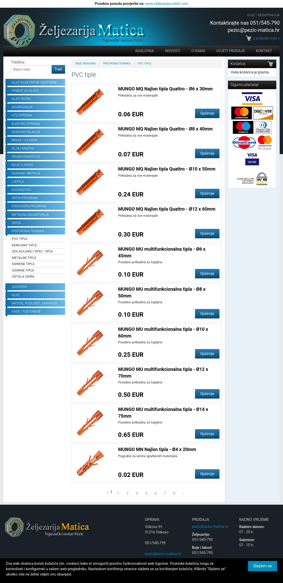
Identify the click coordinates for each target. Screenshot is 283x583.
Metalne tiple (24, 258)
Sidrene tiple (23, 264)
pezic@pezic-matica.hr (163, 554)
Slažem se (262, 565)
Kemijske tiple (24, 245)
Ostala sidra (23, 276)
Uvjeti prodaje (230, 51)
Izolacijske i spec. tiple (32, 251)
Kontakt (264, 51)
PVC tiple (20, 239)
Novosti (172, 51)
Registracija (269, 15)
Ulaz (251, 15)
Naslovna (144, 51)
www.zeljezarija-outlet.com (166, 4)
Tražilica (17, 62)
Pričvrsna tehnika (116, 63)
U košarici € (263, 38)
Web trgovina (85, 63)
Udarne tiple (23, 270)
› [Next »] (183, 493)
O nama (198, 51)
